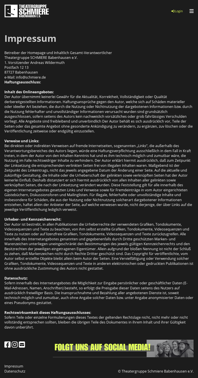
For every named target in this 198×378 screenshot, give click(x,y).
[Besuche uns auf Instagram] (15, 344)
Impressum (13, 366)
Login (177, 11)
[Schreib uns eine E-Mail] (22, 344)
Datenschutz (14, 371)
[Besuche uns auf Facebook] (7, 344)
